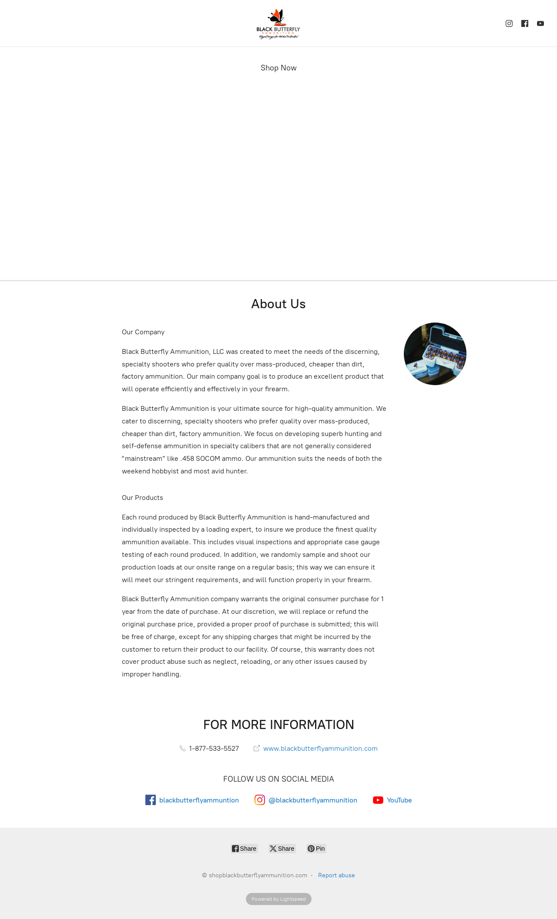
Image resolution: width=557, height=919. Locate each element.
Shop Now (279, 68)
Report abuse (336, 875)
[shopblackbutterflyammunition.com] (278, 23)
